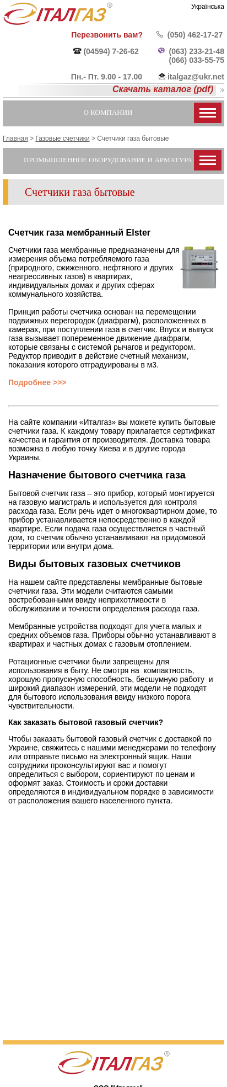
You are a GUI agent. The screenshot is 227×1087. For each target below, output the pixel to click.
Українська (207, 6)
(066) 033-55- (192, 60)
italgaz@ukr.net (195, 76)
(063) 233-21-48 (196, 51)
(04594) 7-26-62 (110, 51)
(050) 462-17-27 (195, 34)
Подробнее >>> (37, 382)
